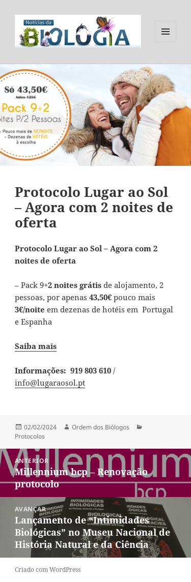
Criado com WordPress (47, 569)
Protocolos (30, 436)
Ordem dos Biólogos (100, 427)
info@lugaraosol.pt (50, 382)
